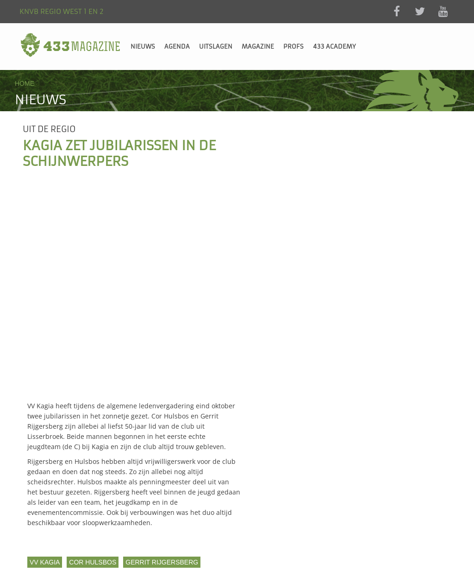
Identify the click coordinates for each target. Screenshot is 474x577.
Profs (293, 46)
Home (24, 83)
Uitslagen (215, 46)
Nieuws (143, 46)
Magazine (258, 46)
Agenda (177, 46)
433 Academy (334, 46)
